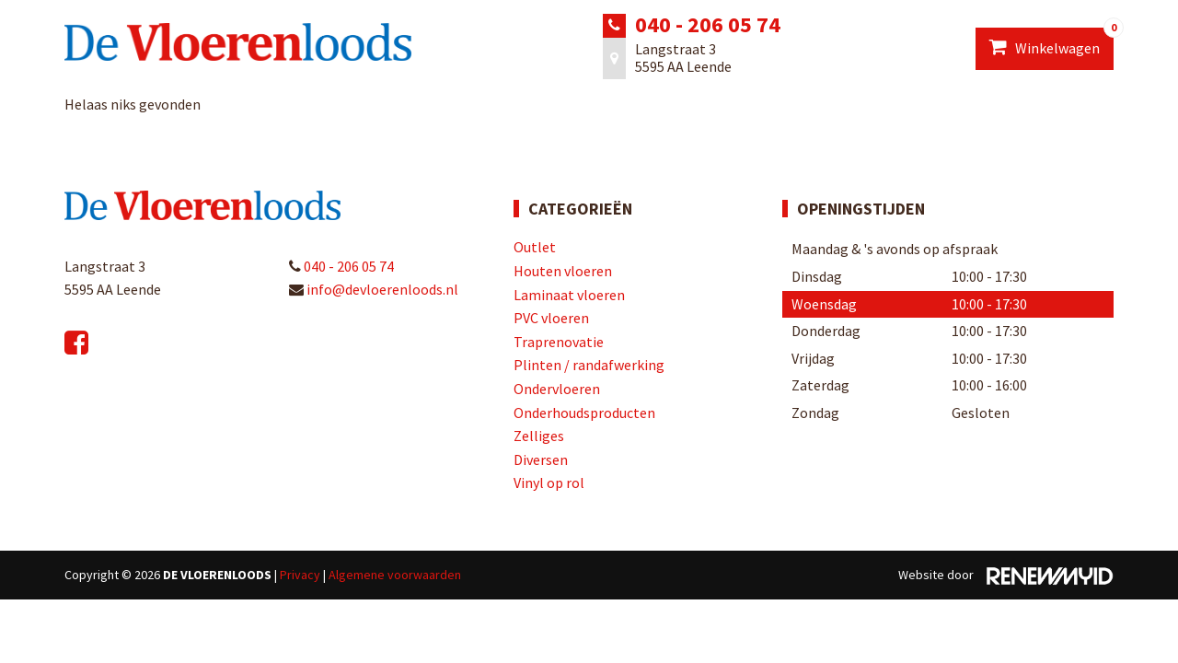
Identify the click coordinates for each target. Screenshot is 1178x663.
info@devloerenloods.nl (373, 289)
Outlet (535, 247)
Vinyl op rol (549, 482)
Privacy (300, 574)
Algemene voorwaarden (395, 574)
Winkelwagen (1051, 42)
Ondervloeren (557, 388)
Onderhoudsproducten (584, 412)
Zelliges (539, 435)
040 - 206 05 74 (707, 24)
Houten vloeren (563, 271)
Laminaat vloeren (569, 294)
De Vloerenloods (217, 574)
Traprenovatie (559, 341)
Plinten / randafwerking (589, 364)
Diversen (541, 459)
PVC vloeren (551, 317)
